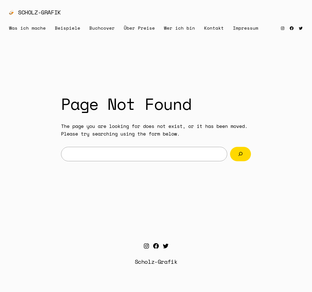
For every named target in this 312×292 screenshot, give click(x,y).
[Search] (240, 154)
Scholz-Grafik (39, 12)
